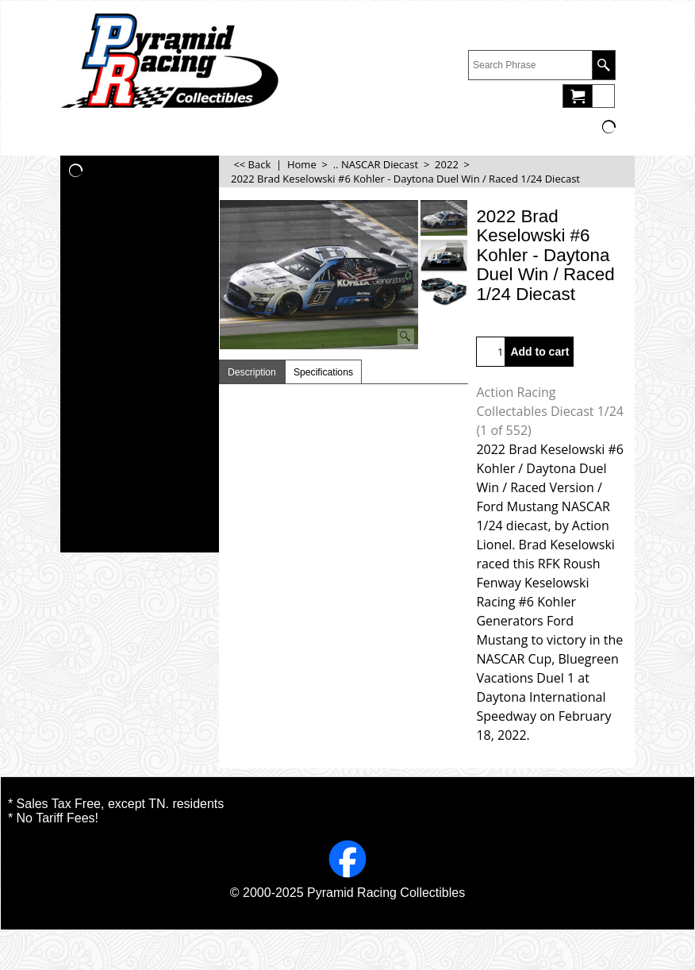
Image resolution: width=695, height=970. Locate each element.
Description (252, 372)
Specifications (323, 372)
